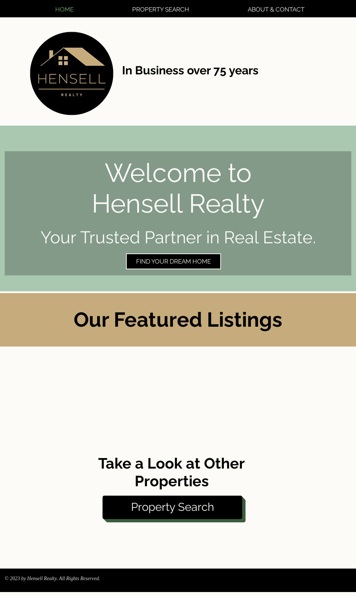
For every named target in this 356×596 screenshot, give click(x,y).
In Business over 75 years (190, 70)
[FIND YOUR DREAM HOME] (173, 261)
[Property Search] (172, 507)
